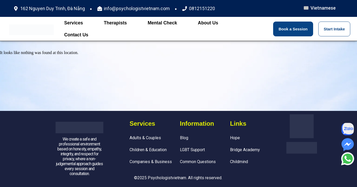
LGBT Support (192, 149)
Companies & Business (151, 161)
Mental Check (162, 22)
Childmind (239, 161)
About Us (208, 22)
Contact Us (76, 34)
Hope (235, 137)
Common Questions (198, 161)
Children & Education (148, 149)
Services (73, 22)
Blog (184, 137)
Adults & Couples (145, 137)
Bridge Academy (245, 149)
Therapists (115, 22)
